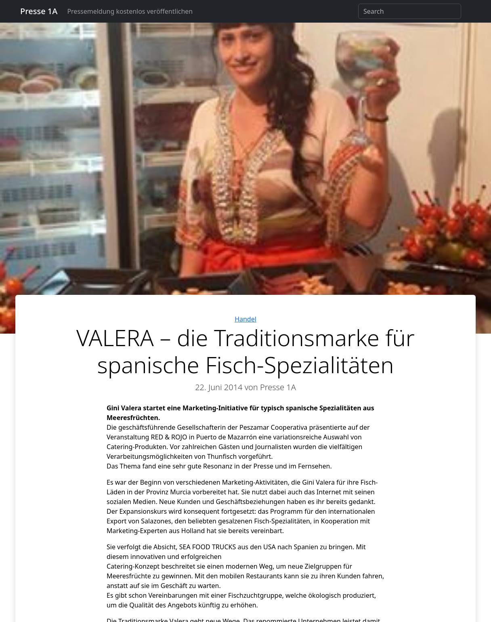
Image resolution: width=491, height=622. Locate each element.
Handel (245, 319)
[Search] (409, 11)
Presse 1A (38, 11)
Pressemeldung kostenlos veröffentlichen (130, 11)
